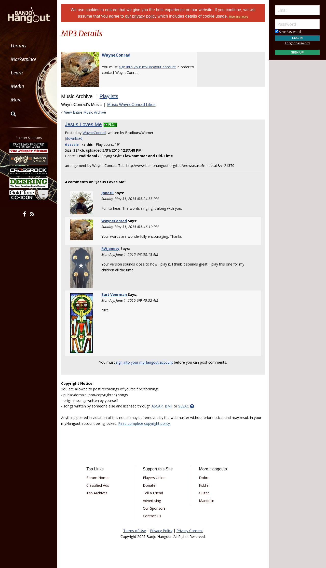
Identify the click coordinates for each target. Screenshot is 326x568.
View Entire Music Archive (85, 112)
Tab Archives (96, 493)
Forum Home (97, 477)
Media (17, 86)
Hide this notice (238, 16)
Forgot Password (297, 43)
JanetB (107, 192)
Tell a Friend (153, 493)
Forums (18, 46)
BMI (168, 406)
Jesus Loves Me (83, 124)
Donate (149, 485)
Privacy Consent (189, 530)
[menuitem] (28, 45)
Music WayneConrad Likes (131, 104)
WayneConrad (116, 55)
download (74, 138)
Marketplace (23, 59)
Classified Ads (97, 485)
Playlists (109, 96)
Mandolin (206, 500)
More (16, 100)
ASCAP (157, 406)
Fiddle (204, 485)
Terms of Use (134, 530)
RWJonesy (110, 248)
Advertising (152, 500)
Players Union (154, 477)
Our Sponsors (154, 508)
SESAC (183, 406)
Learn (17, 73)
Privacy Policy (161, 530)
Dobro (204, 477)
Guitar (204, 493)
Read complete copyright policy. (144, 423)
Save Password (288, 32)
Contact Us (152, 515)
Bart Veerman (114, 294)
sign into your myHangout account (147, 66)
